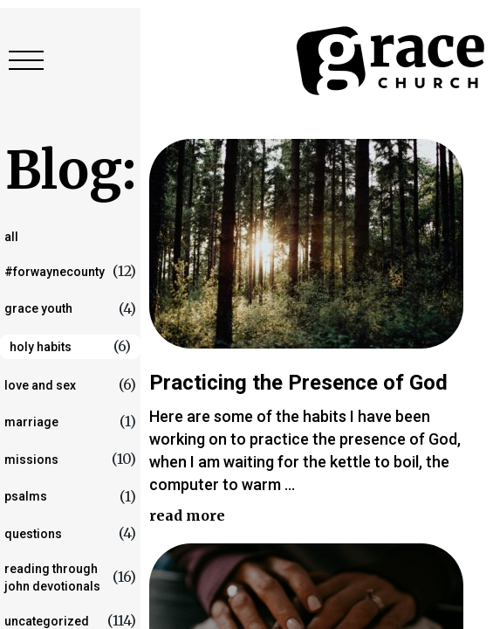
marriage (31, 422)
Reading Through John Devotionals (52, 577)
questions (33, 534)
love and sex (40, 385)
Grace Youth (38, 308)
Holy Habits (41, 347)
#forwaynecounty (54, 272)
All (11, 237)
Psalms (25, 496)
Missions (31, 460)
